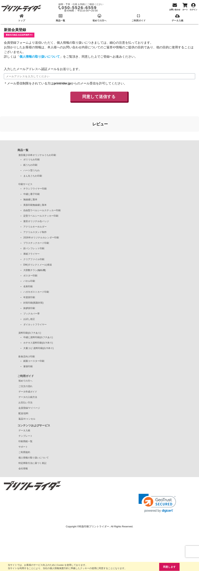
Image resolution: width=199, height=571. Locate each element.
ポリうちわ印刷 (31, 159)
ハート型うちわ (31, 170)
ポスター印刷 (30, 275)
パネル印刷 (29, 281)
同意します (169, 566)
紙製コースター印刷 (33, 361)
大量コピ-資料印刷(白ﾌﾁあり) (38, 348)
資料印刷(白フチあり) (29, 332)
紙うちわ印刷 (30, 165)
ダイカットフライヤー (35, 324)
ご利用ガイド (25, 375)
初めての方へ (25, 380)
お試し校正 (29, 319)
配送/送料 (23, 413)
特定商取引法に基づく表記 (32, 463)
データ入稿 (24, 430)
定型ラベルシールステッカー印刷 (40, 215)
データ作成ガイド (27, 391)
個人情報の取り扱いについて (39, 56)
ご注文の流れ (25, 386)
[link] (157, 503)
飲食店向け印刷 (26, 356)
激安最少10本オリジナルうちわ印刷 (37, 155)
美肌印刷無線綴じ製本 (35, 205)
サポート (23, 446)
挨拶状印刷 (29, 308)
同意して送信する (99, 96)
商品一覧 (22, 150)
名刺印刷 (28, 286)
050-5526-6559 (79, 7)
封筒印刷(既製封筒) (33, 302)
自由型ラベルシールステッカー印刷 (42, 210)
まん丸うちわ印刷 (32, 175)
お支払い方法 (25, 402)
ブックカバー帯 (31, 313)
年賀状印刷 (29, 297)
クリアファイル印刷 (33, 259)
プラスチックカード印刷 (36, 243)
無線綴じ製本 (30, 199)
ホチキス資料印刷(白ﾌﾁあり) (38, 342)
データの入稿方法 (27, 397)
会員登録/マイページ (29, 408)
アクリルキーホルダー (35, 226)
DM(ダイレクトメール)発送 (37, 264)
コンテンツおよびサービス (33, 425)
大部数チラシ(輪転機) (34, 270)
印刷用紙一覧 (25, 441)
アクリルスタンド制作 (35, 232)
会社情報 (23, 468)
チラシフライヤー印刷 (35, 188)
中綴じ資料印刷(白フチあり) (38, 337)
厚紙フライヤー (31, 254)
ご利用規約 (24, 452)
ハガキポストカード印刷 (36, 292)
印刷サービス (25, 184)
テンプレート (25, 436)
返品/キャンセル (26, 418)
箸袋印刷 (28, 366)
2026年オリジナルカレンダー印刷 (41, 237)
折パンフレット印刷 (33, 248)
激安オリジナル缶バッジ (36, 221)
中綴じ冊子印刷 (31, 194)
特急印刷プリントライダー (94, 526)
